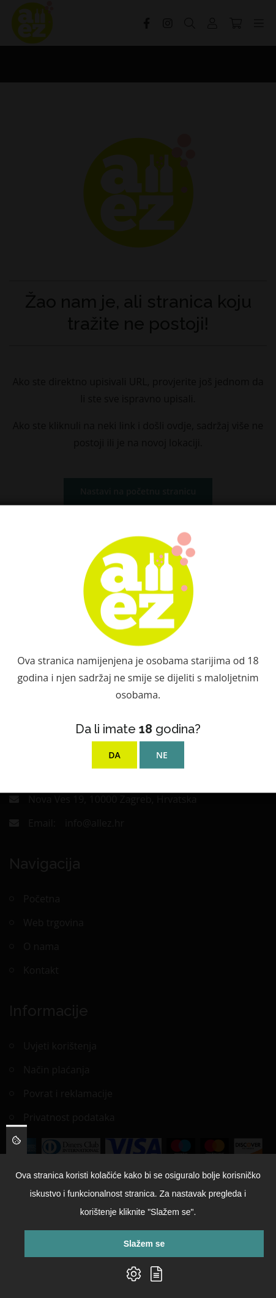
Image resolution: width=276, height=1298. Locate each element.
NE (162, 755)
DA (114, 755)
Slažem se (144, 1244)
